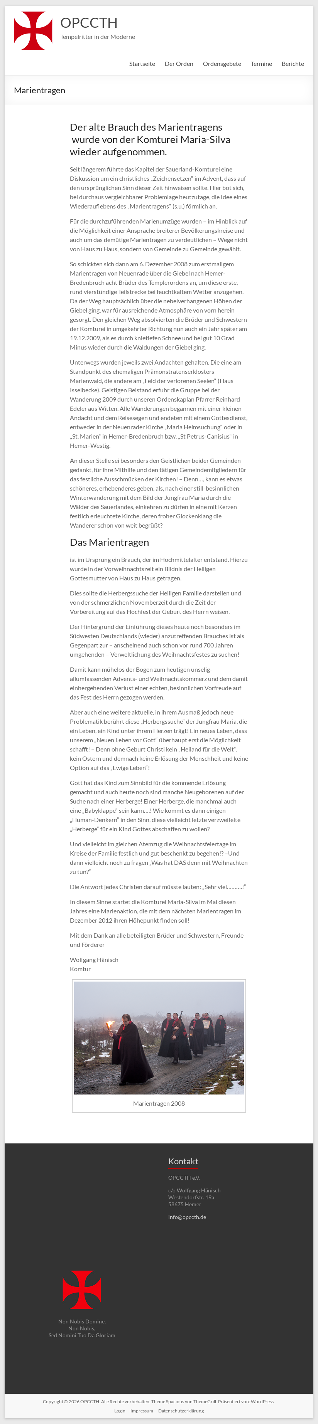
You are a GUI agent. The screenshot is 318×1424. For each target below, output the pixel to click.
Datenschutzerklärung (181, 1411)
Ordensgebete (222, 63)
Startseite (142, 63)
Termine (261, 63)
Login (119, 1411)
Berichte (293, 63)
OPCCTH (89, 22)
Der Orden (179, 63)
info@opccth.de (187, 1217)
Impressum (141, 1411)
